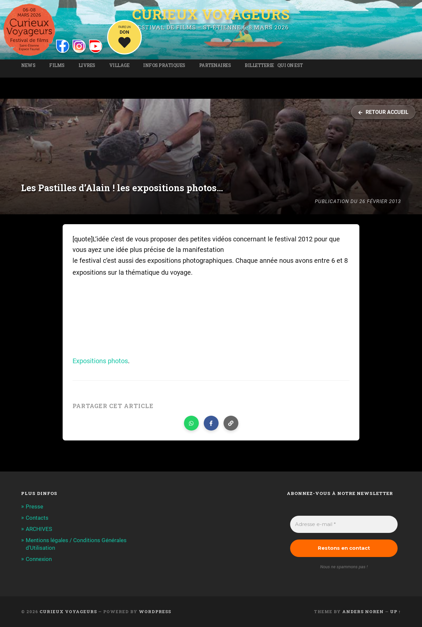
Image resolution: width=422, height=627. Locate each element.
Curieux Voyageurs (211, 14)
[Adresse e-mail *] (344, 524)
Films (57, 65)
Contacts (37, 517)
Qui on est (290, 65)
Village (119, 65)
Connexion (39, 559)
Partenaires (215, 65)
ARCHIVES (39, 529)
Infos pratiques (164, 65)
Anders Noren (363, 611)
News (28, 65)
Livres (86, 65)
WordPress (155, 611)
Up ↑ (395, 611)
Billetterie (259, 65)
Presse (34, 506)
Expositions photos (100, 361)
